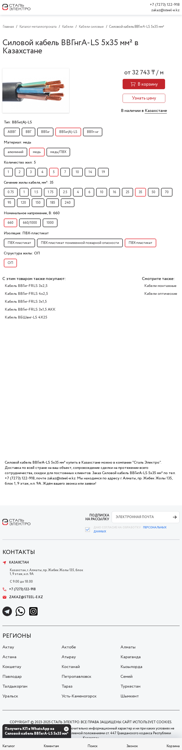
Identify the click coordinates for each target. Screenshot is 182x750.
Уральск (10, 696)
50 (153, 192)
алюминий (15, 152)
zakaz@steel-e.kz (165, 10)
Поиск (93, 746)
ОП (10, 263)
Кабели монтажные (160, 286)
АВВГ (12, 132)
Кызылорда (131, 667)
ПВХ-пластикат (140, 243)
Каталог (8, 746)
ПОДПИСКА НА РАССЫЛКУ (97, 517)
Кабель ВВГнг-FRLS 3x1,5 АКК (30, 309)
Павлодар (12, 676)
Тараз (67, 686)
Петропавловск (76, 676)
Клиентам (51, 746)
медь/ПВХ (58, 152)
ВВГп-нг (93, 132)
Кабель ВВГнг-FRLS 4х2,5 (26, 293)
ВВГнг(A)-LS (68, 132)
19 (103, 172)
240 (68, 202)
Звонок (132, 746)
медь (37, 152)
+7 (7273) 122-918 (165, 4)
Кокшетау (11, 667)
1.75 (50, 192)
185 (52, 202)
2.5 (65, 192)
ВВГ (28, 132)
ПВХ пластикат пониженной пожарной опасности (80, 243)
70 (167, 192)
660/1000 (30, 222)
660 (10, 222)
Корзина (173, 746)
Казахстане (156, 111)
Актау (8, 647)
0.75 (11, 192)
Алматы (127, 647)
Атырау (69, 657)
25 (127, 192)
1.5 (36, 192)
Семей (126, 676)
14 (90, 172)
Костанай (71, 667)
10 (77, 172)
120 (23, 202)
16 (114, 192)
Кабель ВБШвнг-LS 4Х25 (26, 317)
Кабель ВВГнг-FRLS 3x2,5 (26, 286)
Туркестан (130, 686)
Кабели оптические (160, 293)
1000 (50, 222)
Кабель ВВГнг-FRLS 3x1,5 (26, 301)
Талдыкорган (14, 686)
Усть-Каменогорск (79, 696)
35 (140, 192)
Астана (9, 657)
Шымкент (129, 696)
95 (9, 202)
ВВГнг (45, 132)
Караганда (130, 657)
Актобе (69, 647)
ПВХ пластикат (19, 243)
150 (38, 202)
